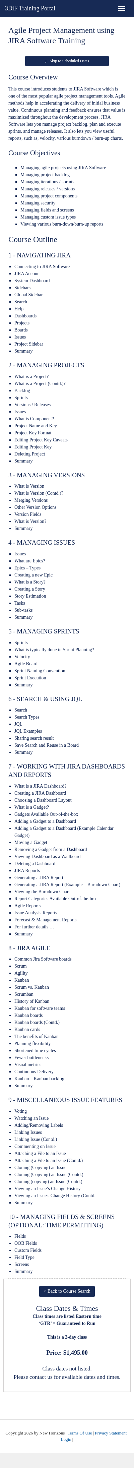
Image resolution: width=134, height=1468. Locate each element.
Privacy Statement (111, 1432)
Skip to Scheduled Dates (67, 61)
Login (66, 1439)
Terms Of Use (80, 1432)
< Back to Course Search (67, 1291)
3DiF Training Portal (30, 8)
